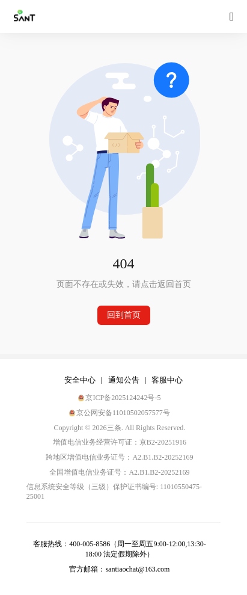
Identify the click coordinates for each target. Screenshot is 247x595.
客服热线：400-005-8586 (71, 544)
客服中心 (167, 379)
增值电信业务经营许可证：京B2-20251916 (119, 442)
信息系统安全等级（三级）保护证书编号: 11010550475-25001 (114, 491)
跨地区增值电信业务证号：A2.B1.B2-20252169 (119, 457)
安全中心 (80, 379)
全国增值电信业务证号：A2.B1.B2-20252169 (119, 472)
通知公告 (123, 379)
